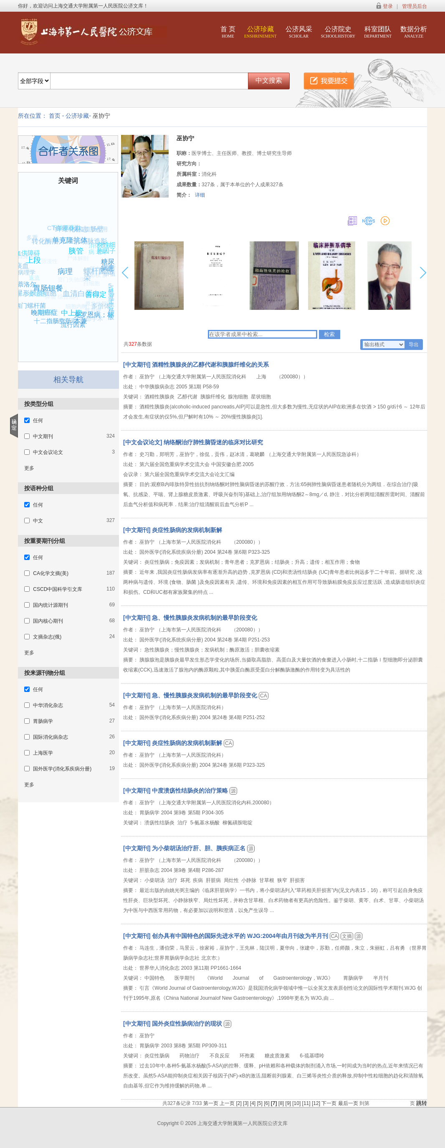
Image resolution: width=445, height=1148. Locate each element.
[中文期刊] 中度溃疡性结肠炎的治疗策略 (176, 790)
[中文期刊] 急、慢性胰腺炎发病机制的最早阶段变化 (190, 617)
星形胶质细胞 (41, 289)
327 (133, 344)
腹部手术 (90, 320)
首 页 (227, 31)
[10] (297, 1103)
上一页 (227, 1103)
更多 (29, 468)
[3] (246, 1103)
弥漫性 (44, 267)
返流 (29, 282)
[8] (282, 1103)
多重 (30, 239)
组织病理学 (19, 274)
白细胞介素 (59, 323)
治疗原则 (50, 244)
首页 (55, 115)
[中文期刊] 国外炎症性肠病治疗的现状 (173, 1023)
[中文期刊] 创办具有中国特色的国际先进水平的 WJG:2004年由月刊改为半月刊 (226, 936)
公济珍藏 (260, 31)
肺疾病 (74, 244)
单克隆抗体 (73, 236)
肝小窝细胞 (28, 296)
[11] (307, 1103)
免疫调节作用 (89, 230)
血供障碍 (27, 252)
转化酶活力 (50, 239)
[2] (239, 1103)
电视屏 (43, 315)
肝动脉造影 (93, 239)
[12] (316, 1103)
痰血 (25, 263)
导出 (414, 344)
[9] (289, 1103)
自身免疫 (25, 259)
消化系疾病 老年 (99, 252)
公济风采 (299, 31)
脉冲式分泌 (109, 303)
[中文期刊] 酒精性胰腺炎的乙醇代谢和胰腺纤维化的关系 (196, 364)
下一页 (328, 1103)
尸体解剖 (72, 264)
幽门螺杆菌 (31, 305)
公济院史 (338, 31)
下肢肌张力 (63, 230)
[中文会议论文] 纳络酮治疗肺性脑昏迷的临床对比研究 (193, 442)
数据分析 (413, 31)
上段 (38, 256)
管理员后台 (414, 6)
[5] (260, 1103)
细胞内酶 (72, 310)
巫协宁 (101, 115)
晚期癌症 (47, 310)
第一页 (210, 1103)
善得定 (100, 291)
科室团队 (378, 31)
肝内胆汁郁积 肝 (99, 275)
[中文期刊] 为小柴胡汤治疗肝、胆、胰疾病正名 (185, 848)
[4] (253, 1103)
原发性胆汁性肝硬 (98, 310)
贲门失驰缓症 (68, 285)
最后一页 (348, 1103)
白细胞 (86, 288)
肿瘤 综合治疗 (57, 301)
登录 (388, 6)
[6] (267, 1103)
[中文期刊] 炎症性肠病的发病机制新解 (172, 530)
